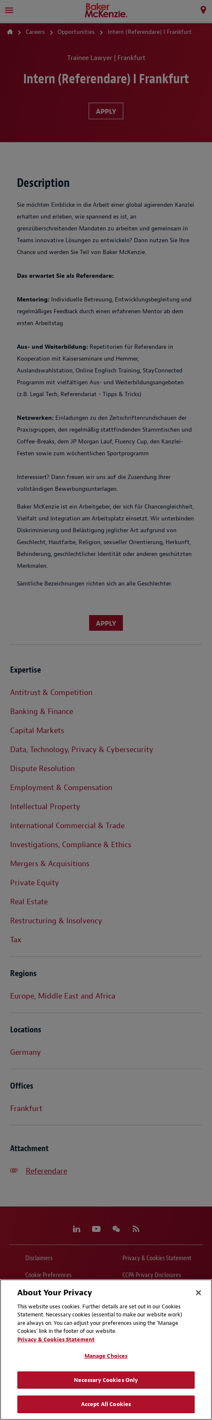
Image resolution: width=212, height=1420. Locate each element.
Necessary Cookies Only (106, 1380)
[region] (106, 1349)
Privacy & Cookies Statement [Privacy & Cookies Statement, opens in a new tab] (56, 1339)
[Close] (198, 1292)
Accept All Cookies (106, 1404)
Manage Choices (106, 1356)
